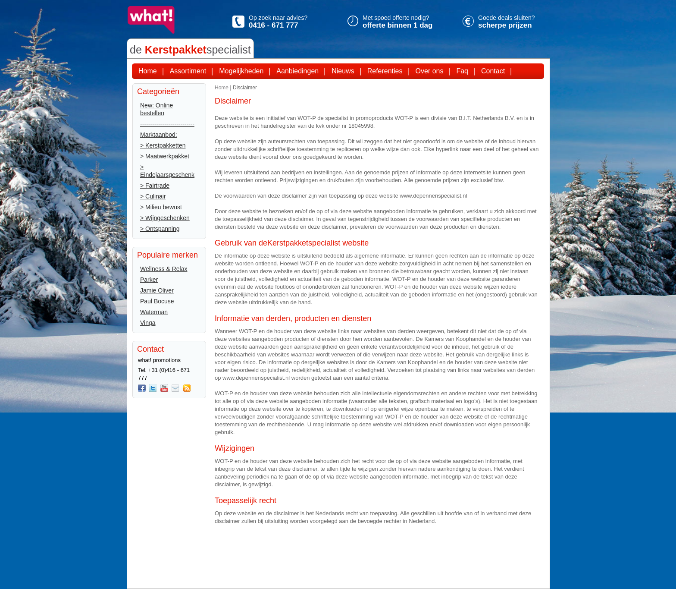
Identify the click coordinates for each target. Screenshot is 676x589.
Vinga (148, 322)
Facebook (142, 388)
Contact (493, 71)
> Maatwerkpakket (164, 156)
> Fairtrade (154, 185)
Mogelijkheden (241, 71)
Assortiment (188, 71)
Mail (175, 388)
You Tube (164, 388)
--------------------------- (167, 123)
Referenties (385, 71)
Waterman (154, 312)
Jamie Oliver (157, 290)
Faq (462, 71)
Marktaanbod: (158, 134)
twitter (153, 388)
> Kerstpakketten (162, 145)
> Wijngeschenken (165, 217)
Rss (187, 388)
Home (147, 71)
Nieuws (343, 71)
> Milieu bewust (161, 207)
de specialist (190, 49)
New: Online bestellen (156, 109)
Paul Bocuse (157, 301)
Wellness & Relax (163, 268)
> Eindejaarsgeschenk (167, 171)
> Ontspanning (159, 228)
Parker (149, 279)
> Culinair (153, 196)
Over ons (430, 71)
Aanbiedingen (297, 71)
